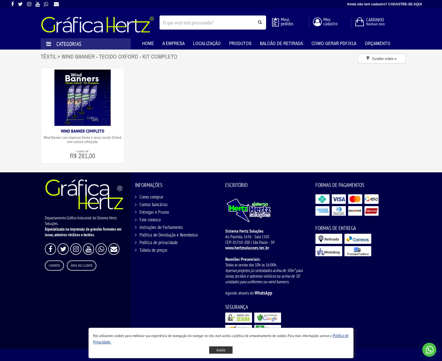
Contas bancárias (154, 204)
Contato (54, 265)
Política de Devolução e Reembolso (169, 235)
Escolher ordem (381, 58)
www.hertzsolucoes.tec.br (247, 248)
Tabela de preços (153, 250)
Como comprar (151, 197)
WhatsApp (263, 293)
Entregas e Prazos (154, 212)
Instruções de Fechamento (161, 227)
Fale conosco (150, 220)
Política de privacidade (159, 242)
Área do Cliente (81, 265)
